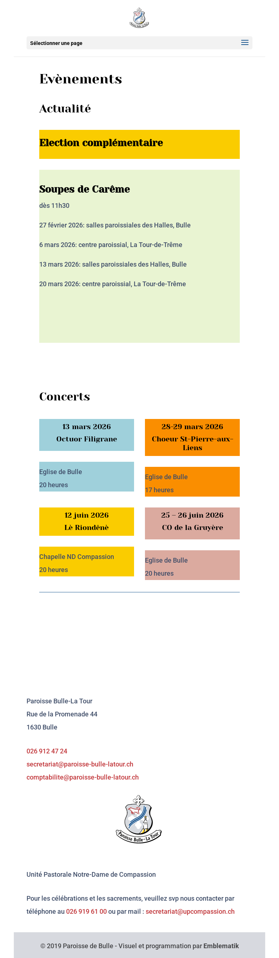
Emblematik (221, 946)
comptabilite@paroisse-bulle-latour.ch (83, 777)
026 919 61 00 (86, 911)
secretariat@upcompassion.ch (190, 911)
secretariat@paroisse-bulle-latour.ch (80, 764)
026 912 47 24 (47, 751)
